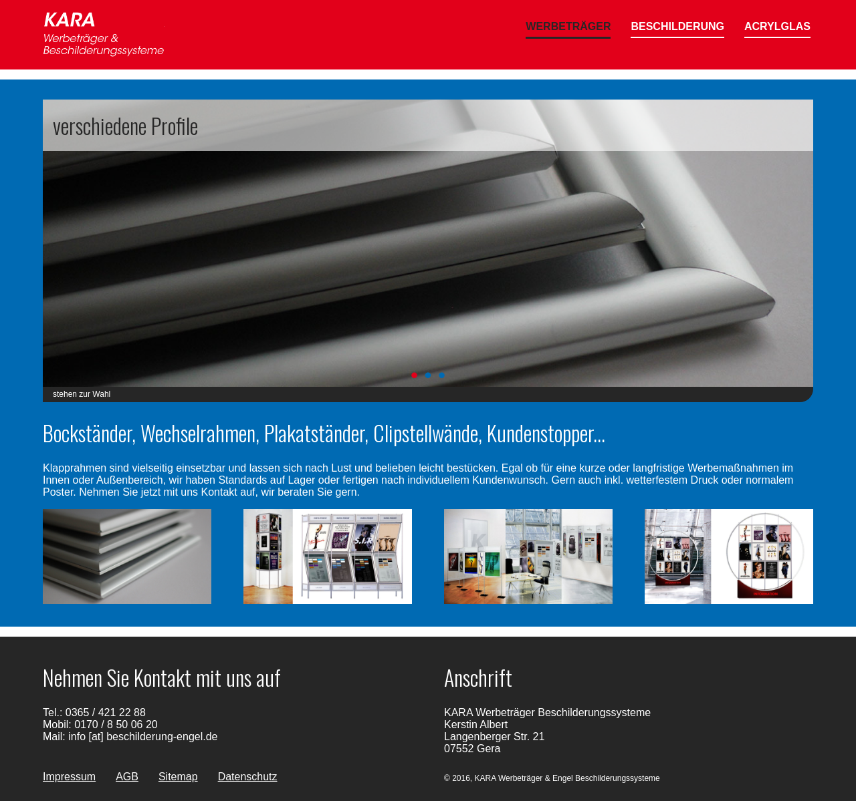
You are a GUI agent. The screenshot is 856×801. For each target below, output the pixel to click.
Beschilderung (677, 26)
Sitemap (178, 776)
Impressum (69, 776)
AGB (127, 776)
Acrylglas (777, 26)
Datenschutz (248, 776)
